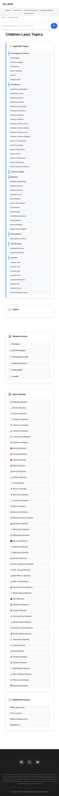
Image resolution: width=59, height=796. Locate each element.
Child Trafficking (16, 71)
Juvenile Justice (16, 288)
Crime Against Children (19, 53)
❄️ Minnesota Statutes (19, 529)
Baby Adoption (15, 199)
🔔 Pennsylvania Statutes (21, 616)
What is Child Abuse (17, 162)
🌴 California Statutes (19, 425)
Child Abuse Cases (17, 93)
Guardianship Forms (17, 248)
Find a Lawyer (16, 713)
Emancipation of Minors (18, 239)
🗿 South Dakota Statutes (21, 634)
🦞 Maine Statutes (18, 506)
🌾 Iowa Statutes (17, 483)
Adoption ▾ (8, 10)
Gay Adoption (15, 207)
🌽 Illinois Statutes (18, 471)
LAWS (3, 17)
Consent (13, 75)
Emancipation (15, 234)
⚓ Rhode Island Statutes (20, 622)
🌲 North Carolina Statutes (21, 587)
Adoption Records (16, 190)
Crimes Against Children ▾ (46, 10)
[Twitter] (29, 762)
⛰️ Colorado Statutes (19, 431)
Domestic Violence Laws (19, 132)
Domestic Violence (17, 119)
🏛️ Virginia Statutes (18, 663)
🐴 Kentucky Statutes (19, 495)
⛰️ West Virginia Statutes (20, 674)
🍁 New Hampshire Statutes (22, 564)
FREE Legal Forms (17, 707)
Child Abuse (15, 84)
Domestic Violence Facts (19, 124)
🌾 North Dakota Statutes (20, 593)
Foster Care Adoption (17, 203)
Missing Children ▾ (29, 13)
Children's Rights (17, 172)
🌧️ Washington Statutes (20, 668)
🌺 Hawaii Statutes (18, 460)
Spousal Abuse (15, 154)
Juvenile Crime (15, 275)
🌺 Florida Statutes (18, 448)
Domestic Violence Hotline (19, 128)
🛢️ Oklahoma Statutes (19, 605)
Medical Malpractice (19, 719)
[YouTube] (37, 762)
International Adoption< (18, 216)
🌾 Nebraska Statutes (19, 552)
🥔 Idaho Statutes (17, 466)
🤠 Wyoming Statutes (19, 686)
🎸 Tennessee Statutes (20, 639)
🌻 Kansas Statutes (18, 489)
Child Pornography (16, 62)
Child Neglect (15, 58)
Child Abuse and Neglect (19, 89)
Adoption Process (16, 186)
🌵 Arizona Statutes (18, 414)
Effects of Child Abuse (18, 141)
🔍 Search (54, 26)
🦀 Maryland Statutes (19, 512)
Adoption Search (16, 194)
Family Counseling (16, 145)
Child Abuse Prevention (18, 106)
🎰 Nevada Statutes (18, 558)
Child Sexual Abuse (17, 115)
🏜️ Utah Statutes (17, 651)
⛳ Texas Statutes (17, 645)
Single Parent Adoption (18, 229)
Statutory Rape (15, 79)
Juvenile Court (15, 262)
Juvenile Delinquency (17, 280)
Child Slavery (14, 66)
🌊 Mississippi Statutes (20, 535)
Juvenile (13, 258)
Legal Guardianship (17, 252)
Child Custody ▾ (17, 10)
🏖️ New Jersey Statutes (20, 570)
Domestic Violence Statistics (20, 136)
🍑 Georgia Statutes (18, 454)
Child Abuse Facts (16, 98)
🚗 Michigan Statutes (19, 524)
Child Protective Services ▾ (30, 10)
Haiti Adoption (15, 212)
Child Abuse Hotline (17, 102)
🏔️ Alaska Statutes (18, 408)
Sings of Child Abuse (17, 149)
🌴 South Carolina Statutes (21, 628)
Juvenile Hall (14, 284)
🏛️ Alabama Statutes (19, 402)
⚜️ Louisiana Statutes (19, 500)
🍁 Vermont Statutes (18, 657)
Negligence (15, 725)
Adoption (14, 177)
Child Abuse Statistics (18, 111)
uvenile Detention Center (19, 292)
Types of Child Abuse (17, 158)
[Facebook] (21, 762)
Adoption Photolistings (18, 181)
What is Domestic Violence (19, 167)
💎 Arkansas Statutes (19, 419)
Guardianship (15, 244)
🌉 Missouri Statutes (19, 541)
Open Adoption (15, 220)
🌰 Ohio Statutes (17, 599)
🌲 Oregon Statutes (18, 610)
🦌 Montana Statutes (19, 547)
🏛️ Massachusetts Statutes (21, 518)
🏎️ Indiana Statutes (18, 477)
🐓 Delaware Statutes (19, 442)
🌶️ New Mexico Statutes (20, 576)
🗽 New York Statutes (19, 581)
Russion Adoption (16, 225)
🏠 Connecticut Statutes (20, 437)
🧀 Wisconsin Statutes (19, 680)
